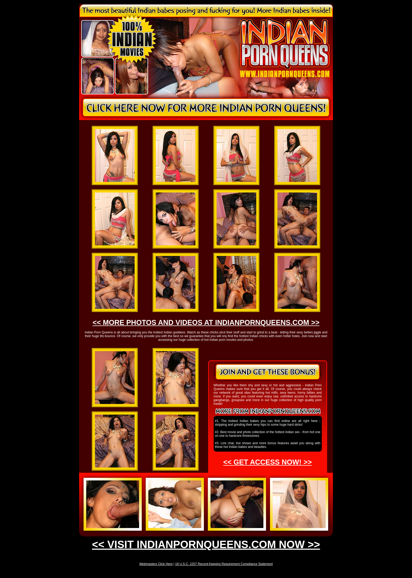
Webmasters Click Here (156, 564)
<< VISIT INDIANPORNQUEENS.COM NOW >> (206, 544)
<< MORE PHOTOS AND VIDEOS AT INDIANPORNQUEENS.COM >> (206, 323)
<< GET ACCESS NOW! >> (267, 462)
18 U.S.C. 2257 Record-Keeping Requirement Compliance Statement (224, 564)
